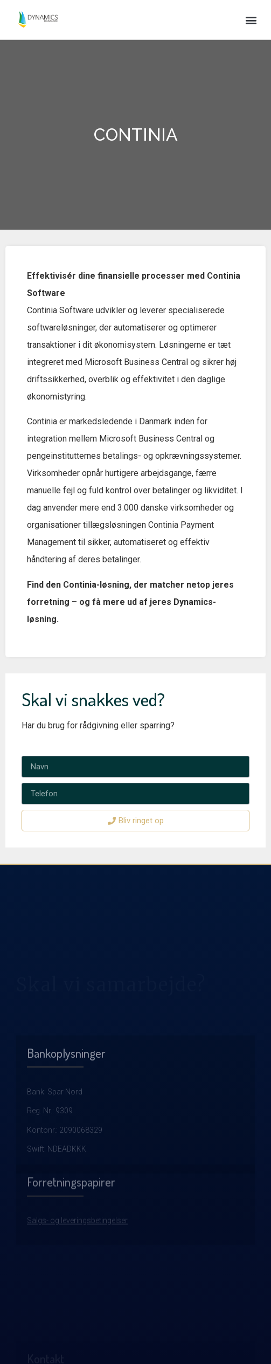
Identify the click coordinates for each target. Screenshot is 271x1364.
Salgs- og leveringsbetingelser (77, 1253)
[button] (251, 20)
